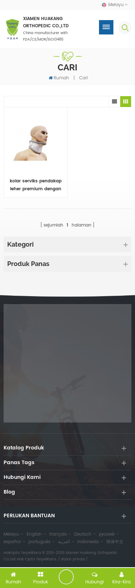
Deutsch (82, 534)
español (12, 541)
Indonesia (88, 541)
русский (106, 534)
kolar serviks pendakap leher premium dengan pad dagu (36, 185)
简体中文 (114, 541)
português (39, 541)
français (58, 534)
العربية (64, 541)
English (34, 534)
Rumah (59, 77)
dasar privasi (73, 559)
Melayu (11, 534)
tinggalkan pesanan (66, 576)
